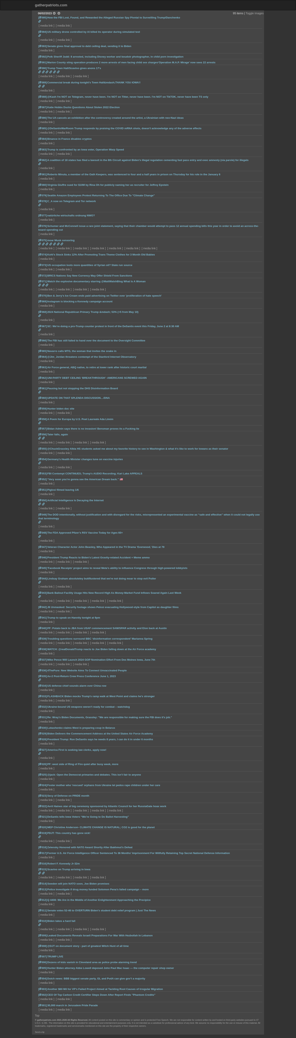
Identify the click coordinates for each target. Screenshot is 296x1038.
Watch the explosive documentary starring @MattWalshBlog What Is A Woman (96, 281)
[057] (42, 428)
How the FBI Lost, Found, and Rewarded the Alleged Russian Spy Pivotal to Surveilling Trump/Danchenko (113, 17)
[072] (42, 275)
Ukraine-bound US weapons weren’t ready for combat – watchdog (88, 706)
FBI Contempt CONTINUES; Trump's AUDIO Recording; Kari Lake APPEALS (94, 473)
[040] (42, 628)
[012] (42, 899)
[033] (42, 696)
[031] (42, 717)
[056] (42, 434)
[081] (42, 174)
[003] (42, 989)
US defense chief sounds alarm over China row (76, 685)
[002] (42, 994)
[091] (42, 62)
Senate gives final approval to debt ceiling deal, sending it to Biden (89, 46)
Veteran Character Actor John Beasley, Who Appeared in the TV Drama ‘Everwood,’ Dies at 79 (105, 547)
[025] (42, 774)
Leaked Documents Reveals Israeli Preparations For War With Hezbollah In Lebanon (100, 935)
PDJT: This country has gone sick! (68, 833)
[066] (42, 340)
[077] (42, 215)
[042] (42, 607)
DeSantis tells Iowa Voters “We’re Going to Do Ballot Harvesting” (88, 816)
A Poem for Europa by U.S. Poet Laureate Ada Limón (80, 419)
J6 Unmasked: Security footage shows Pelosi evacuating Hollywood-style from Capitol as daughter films (113, 607)
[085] (42, 128)
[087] (42, 107)
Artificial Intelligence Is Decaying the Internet (75, 500)
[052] (42, 479)
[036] (42, 670)
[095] (42, 17)
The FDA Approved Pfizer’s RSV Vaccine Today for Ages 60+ (85, 532)
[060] (42, 397)
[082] (42, 160)
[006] (42, 962)
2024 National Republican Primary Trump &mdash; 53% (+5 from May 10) (92, 311)
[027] (42, 749)
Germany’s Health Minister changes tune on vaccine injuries (85, 459)
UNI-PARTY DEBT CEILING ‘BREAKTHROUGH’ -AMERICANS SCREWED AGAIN (97, 377)
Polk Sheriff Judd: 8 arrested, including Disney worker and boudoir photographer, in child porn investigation (115, 56)
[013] (42, 889)
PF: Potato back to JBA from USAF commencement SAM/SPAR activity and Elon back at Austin (107, 628)
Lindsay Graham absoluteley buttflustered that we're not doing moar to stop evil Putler (101, 578)
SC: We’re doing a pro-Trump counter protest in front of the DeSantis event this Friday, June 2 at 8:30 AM (113, 326)
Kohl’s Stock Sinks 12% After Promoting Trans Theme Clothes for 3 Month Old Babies (101, 254)
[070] (42, 295)
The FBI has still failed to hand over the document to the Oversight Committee (96, 340)
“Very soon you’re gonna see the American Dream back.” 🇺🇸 (85, 479)
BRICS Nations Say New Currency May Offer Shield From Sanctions (89, 275)
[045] (42, 568)
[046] (42, 557)
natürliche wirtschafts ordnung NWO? (71, 215)
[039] (42, 638)
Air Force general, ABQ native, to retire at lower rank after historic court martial (96, 367)
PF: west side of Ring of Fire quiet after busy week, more (82, 764)
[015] (42, 869)
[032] (42, 706)
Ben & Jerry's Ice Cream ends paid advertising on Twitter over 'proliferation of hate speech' (104, 295)
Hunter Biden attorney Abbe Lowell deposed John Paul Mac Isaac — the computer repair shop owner (110, 968)
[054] (42, 459)
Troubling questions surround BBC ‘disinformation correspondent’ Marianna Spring (99, 638)
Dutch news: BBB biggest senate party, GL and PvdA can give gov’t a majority (96, 978)
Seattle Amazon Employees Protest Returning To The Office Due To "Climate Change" (101, 195)
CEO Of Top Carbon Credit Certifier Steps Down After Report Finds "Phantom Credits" (101, 994)
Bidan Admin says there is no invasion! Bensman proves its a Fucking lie (93, 428)
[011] (42, 910)
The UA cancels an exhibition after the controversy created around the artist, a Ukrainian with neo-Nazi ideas (115, 117)
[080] (42, 184)
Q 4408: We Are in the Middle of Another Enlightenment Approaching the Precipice (99, 899)
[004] (42, 978)
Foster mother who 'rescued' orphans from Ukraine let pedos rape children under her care (103, 785)
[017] (42, 853)
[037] (42, 659)
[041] (42, 617)
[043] (42, 592)
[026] (42, 764)
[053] (42, 473)
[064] (42, 356)
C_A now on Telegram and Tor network (71, 201)
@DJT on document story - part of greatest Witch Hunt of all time (88, 946)
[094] (42, 31)
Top (37, 1015)
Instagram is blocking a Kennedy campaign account (79, 301)
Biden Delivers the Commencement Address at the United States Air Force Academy (100, 733)
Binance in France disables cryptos (69, 138)
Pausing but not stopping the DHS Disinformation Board (82, 388)
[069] (42, 301)
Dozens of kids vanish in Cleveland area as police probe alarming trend (92, 962)
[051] (42, 489)
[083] (42, 149)
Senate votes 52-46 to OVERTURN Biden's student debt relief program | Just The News (101, 910)
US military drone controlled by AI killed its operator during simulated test (93, 31)
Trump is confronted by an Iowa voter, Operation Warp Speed (85, 149)
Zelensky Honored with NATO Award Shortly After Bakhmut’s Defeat (90, 847)
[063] (42, 367)
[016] (42, 863)
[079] (42, 195)
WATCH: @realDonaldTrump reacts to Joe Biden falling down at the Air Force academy (101, 649)
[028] (42, 739)
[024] (42, 785)
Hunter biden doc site (60, 408)
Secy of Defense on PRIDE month (68, 795)
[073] (42, 265)
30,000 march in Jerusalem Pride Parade (72, 1005)
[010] (42, 920)
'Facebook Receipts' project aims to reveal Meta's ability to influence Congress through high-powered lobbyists (117, 568)
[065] (42, 351)
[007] (42, 956)
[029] (42, 733)
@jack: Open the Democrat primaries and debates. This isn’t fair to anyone (94, 774)
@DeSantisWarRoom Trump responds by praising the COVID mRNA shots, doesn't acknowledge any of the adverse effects (124, 128)
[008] (42, 946)
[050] (42, 500)
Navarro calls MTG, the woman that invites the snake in (81, 351)
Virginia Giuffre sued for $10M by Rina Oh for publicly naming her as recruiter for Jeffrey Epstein (108, 184)
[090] (42, 68)
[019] (42, 833)
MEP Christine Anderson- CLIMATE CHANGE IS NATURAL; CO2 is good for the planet (101, 827)
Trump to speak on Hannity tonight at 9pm (73, 617)
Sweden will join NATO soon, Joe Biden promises (78, 883)
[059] (42, 408)
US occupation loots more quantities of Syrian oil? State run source (89, 265)
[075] (42, 240)
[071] (42, 281)
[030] (42, 727)
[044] (42, 578)
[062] (42, 377)
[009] (42, 935)
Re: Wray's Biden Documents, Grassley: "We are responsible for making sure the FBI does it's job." (109, 717)
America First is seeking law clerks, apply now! (76, 749)
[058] (42, 419)
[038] (42, 649)
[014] (42, 883)
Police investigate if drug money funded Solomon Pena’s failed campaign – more (98, 889)
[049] (42, 514)
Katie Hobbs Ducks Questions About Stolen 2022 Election (83, 107)
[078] (42, 201)
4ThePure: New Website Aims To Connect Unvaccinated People (87, 670)
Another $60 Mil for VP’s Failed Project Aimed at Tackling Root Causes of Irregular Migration (105, 989)
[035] (42, 676)
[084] (42, 138)
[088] (42, 96)
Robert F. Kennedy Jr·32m (63, 863)
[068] (42, 311)
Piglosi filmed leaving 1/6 (63, 489)
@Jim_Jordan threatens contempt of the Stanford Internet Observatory (91, 356)
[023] (42, 795)
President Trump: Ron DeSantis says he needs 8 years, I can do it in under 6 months (100, 739)
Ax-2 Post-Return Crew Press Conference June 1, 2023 (81, 676)
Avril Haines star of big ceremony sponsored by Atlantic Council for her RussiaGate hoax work (106, 806)
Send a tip (39, 1032)
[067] (42, 326)
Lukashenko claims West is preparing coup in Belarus (81, 727)
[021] (42, 816)
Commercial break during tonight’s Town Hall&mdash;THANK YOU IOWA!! (93, 82)
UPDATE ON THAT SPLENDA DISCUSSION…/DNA (78, 397)
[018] (42, 847)
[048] (42, 532)
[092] (42, 56)
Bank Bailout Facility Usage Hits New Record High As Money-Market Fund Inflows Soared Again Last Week (114, 592)
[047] (42, 547)
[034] (42, 685)
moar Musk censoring (61, 240)
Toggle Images (255, 13)
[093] (42, 46)
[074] (42, 254)
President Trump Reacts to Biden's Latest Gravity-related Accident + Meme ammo (98, 557)
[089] (42, 82)
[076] (42, 226)
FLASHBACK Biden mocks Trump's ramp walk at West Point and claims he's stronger (101, 696)
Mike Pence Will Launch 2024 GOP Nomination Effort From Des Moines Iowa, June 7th (101, 659)
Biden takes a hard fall (61, 920)
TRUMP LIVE (55, 956)
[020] (42, 827)
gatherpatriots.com (51, 5)
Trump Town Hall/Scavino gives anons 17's (74, 68)
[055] (42, 448)
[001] (42, 1005)
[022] (42, 806)
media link (46, 25)
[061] (42, 388)
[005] (42, 968)
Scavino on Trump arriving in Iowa (68, 869)
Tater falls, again (57, 434)
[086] (42, 117)
